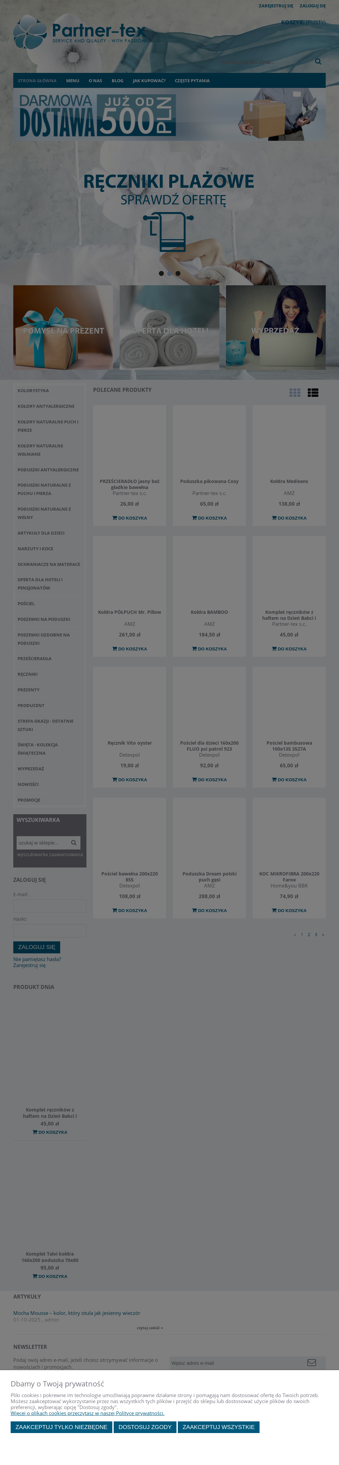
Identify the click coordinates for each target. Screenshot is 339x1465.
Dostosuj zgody (145, 1427)
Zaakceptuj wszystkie (219, 1427)
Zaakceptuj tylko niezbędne (62, 1427)
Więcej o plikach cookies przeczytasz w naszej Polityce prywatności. (88, 1413)
